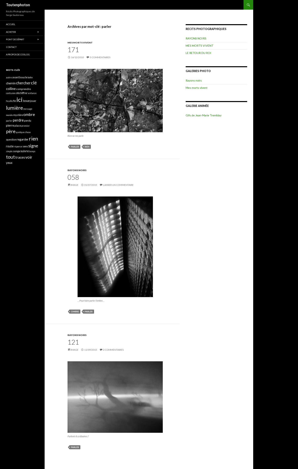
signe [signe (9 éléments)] (33, 145)
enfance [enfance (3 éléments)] (32, 93)
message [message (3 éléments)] (27, 108)
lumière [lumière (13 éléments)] (14, 108)
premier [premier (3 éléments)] (25, 125)
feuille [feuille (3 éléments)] (9, 101)
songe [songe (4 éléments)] (16, 151)
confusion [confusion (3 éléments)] (11, 93)
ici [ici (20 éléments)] (19, 99)
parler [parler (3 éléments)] (9, 120)
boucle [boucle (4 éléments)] (23, 77)
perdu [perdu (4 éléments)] (27, 120)
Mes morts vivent (197, 87)
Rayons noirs (194, 80)
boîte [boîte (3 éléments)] (30, 77)
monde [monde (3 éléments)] (9, 115)
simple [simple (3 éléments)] (9, 151)
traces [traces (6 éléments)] (20, 157)
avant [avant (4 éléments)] (15, 77)
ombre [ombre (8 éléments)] (29, 114)
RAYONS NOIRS (77, 170)
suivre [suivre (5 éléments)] (24, 151)
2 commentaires (113, 349)
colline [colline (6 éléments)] (11, 89)
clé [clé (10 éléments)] (34, 82)
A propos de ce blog (18, 54)
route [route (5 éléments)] (9, 146)
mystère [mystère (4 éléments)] (18, 115)
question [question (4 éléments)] (11, 139)
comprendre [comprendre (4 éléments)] (23, 89)
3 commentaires (100, 57)
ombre (75, 311)
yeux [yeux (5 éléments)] (9, 162)
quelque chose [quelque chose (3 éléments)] (23, 132)
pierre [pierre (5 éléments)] (10, 125)
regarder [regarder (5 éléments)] (23, 139)
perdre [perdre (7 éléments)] (18, 120)
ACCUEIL (10, 24)
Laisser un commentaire (118, 184)
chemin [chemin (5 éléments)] (11, 83)
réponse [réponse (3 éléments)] (18, 146)
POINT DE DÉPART (15, 39)
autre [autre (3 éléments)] (9, 77)
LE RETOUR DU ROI (198, 53)
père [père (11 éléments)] (10, 131)
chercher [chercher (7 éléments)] (23, 83)
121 (73, 342)
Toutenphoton (18, 5)
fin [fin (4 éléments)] (14, 100)
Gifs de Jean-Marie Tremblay (203, 115)
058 (73, 177)
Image (74, 184)
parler (75, 146)
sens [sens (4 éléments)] (25, 146)
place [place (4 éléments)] (17, 125)
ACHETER (11, 32)
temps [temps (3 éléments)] (32, 151)
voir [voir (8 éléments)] (28, 157)
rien (87, 146)
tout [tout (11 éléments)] (10, 157)
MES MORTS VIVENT (80, 42)
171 (73, 49)
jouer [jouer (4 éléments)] (33, 100)
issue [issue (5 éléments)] (26, 100)
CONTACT (11, 47)
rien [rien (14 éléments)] (33, 138)
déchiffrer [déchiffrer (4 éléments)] (22, 93)
